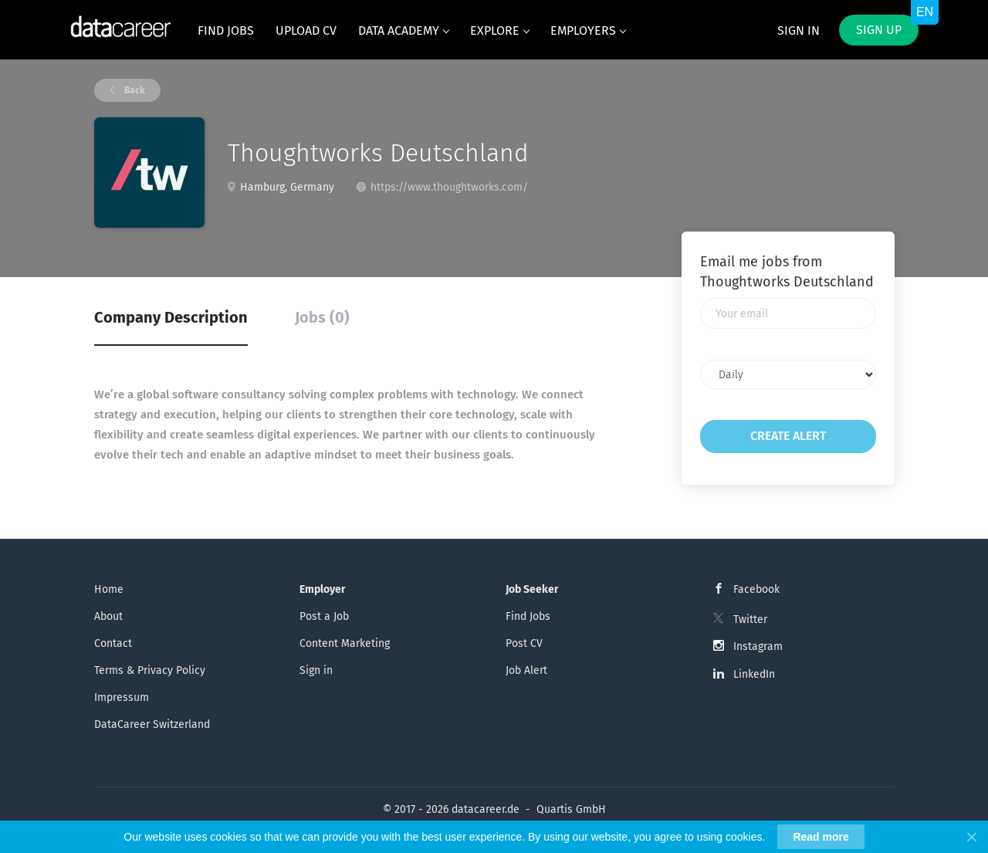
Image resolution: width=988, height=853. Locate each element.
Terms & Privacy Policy (149, 670)
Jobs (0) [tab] (322, 317)
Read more (820, 837)
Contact (113, 643)
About (108, 616)
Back (133, 90)
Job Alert (526, 670)
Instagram (758, 646)
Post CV (524, 643)
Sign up (879, 29)
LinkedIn (754, 674)
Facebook (756, 589)
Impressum (121, 697)
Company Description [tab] (171, 317)
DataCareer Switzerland (152, 724)
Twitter (750, 619)
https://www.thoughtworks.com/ (449, 187)
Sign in (798, 30)
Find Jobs (528, 616)
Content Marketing (344, 643)
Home (109, 589)
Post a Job (324, 616)
